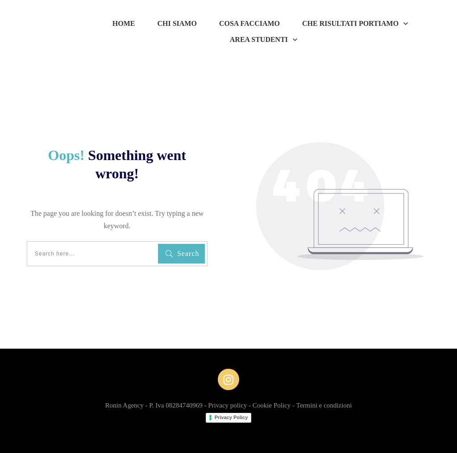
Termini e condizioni (324, 405)
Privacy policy (227, 405)
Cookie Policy (272, 405)
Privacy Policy (231, 417)
